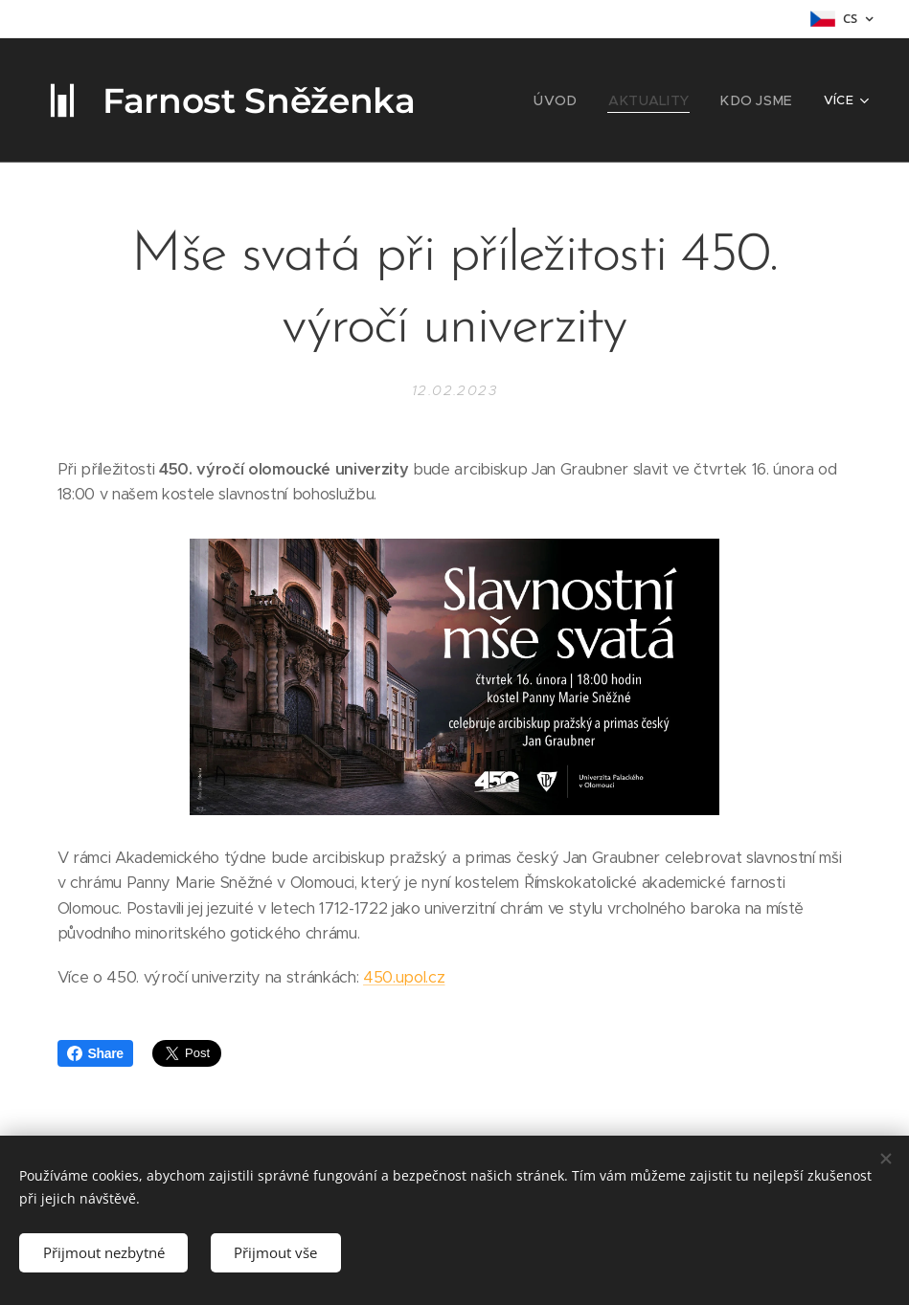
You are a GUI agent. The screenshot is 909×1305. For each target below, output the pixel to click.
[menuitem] (576, 100)
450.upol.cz (403, 977)
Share (95, 1053)
